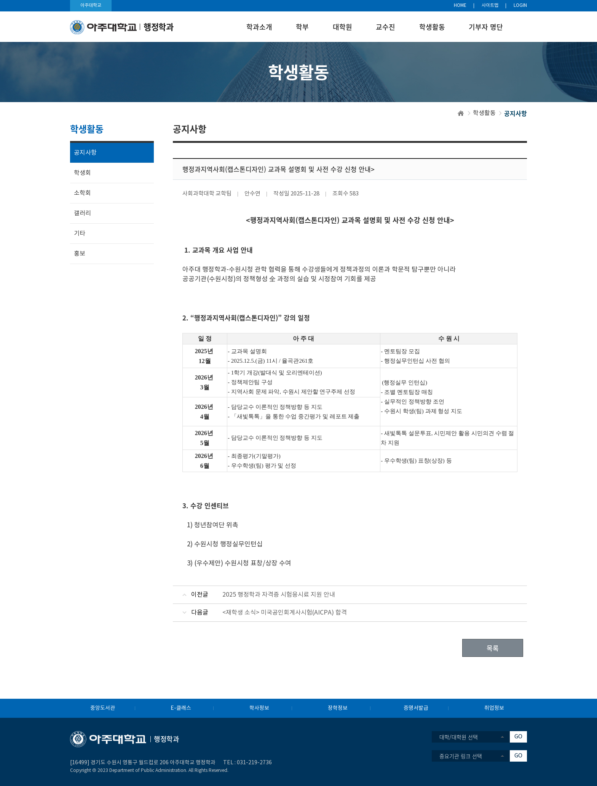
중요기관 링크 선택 (460, 756)
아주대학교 (90, 5)
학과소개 (259, 27)
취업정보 (494, 708)
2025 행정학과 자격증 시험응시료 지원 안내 (278, 594)
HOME (460, 5)
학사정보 (259, 708)
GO (518, 736)
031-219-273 (253, 763)
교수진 (385, 27)
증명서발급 (416, 708)
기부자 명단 (486, 27)
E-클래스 (181, 708)
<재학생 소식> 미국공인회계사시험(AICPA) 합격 (284, 612)
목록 (493, 648)
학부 (302, 27)
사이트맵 (490, 5)
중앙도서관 (102, 708)
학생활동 (432, 27)
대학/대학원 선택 (458, 737)
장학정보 (338, 708)
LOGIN (520, 5)
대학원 (342, 27)
